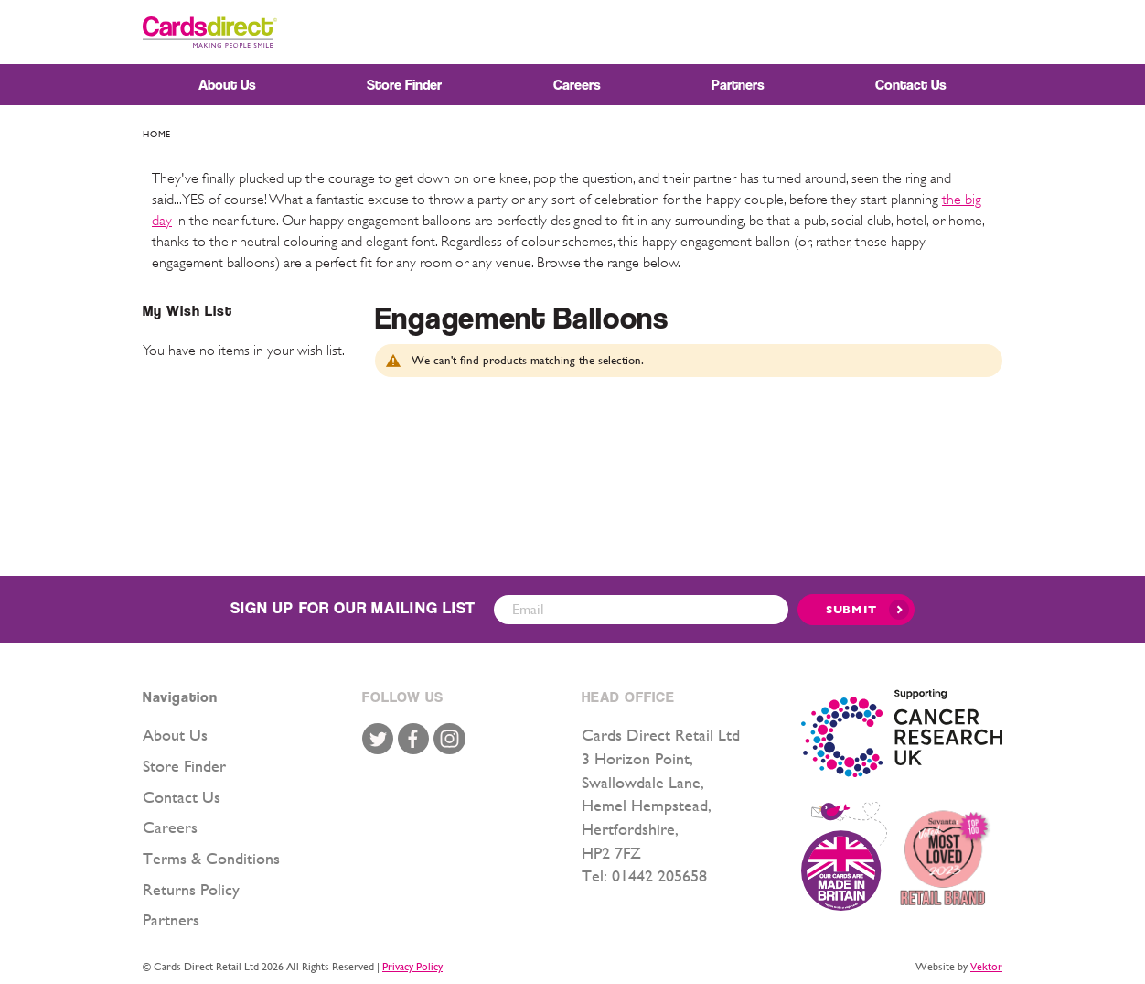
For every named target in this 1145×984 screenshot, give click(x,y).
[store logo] (210, 32)
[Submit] (856, 609)
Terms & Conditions (211, 858)
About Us (175, 734)
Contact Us (181, 796)
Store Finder (184, 765)
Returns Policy (191, 889)
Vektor (986, 966)
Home (157, 134)
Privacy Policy (412, 966)
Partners (171, 919)
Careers (170, 827)
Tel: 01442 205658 (644, 875)
